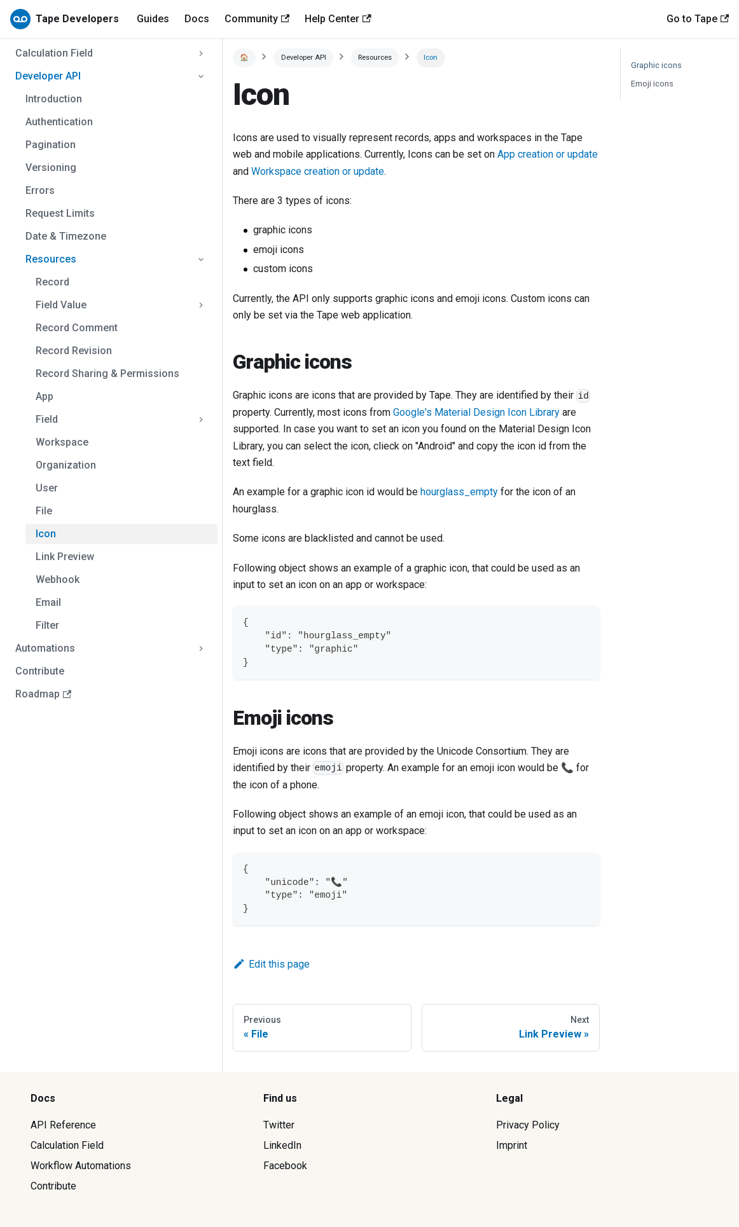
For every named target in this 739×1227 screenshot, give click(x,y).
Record (52, 282)
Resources (50, 259)
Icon (46, 534)
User (47, 488)
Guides (153, 19)
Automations (45, 648)
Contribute (39, 671)
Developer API (48, 76)
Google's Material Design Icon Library (476, 412)
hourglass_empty (459, 492)
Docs (196, 19)
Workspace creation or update (317, 171)
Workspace (62, 442)
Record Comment (77, 328)
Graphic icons (656, 65)
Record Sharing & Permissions (107, 373)
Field (47, 419)
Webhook (57, 579)
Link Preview (65, 557)
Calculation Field (54, 53)
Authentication (59, 122)
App (44, 396)
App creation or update (547, 154)
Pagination (50, 145)
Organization (66, 465)
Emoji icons (652, 83)
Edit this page (271, 964)
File (44, 511)
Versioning (50, 167)
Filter (47, 625)
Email (48, 602)
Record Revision (74, 351)
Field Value (61, 305)
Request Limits (60, 213)
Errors (40, 190)
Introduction (53, 99)
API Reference (63, 1125)
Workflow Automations (81, 1166)
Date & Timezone (65, 236)
